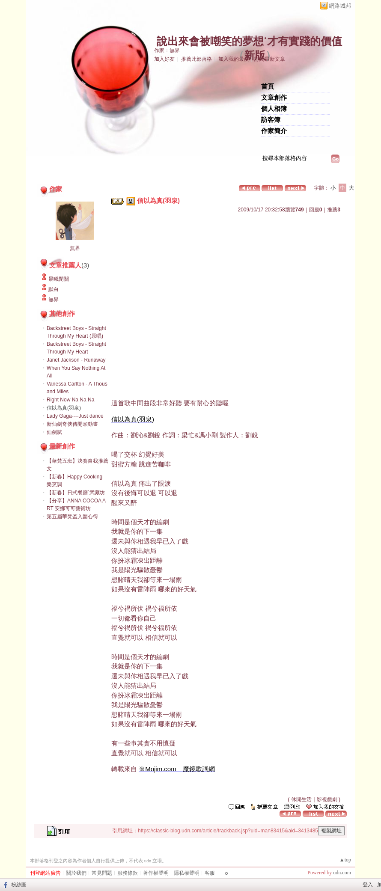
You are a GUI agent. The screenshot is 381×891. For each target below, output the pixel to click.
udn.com (342, 873)
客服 (210, 873)
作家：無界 (167, 50)
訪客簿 (270, 119)
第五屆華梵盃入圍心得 (72, 517)
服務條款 (127, 873)
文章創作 (274, 97)
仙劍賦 (54, 432)
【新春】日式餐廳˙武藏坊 (76, 493)
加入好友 (164, 59)
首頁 (267, 86)
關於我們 (76, 873)
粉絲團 (19, 885)
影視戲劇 (327, 799)
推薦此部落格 (196, 59)
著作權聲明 (156, 873)
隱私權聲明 (186, 873)
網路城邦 (340, 6)
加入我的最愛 (233, 59)
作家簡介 (274, 131)
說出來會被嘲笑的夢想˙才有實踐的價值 (249, 41)
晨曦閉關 (58, 279)
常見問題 (102, 873)
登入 (368, 885)
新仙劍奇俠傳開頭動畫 (72, 424)
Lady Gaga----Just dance (75, 416)
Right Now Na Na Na (70, 400)
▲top (345, 860)
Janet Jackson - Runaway (76, 360)
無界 (75, 248)
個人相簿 (274, 108)
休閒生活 (301, 799)
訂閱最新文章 (269, 59)
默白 (53, 289)
